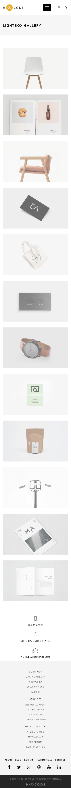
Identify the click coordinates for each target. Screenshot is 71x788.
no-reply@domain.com (35, 656)
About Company (35, 677)
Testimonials (35, 737)
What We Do (35, 682)
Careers (35, 692)
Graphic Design (35, 709)
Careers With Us (35, 747)
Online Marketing (35, 719)
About (8, 760)
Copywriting (35, 714)
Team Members (35, 732)
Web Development (35, 704)
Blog (18, 760)
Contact (60, 760)
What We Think (35, 687)
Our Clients (35, 742)
